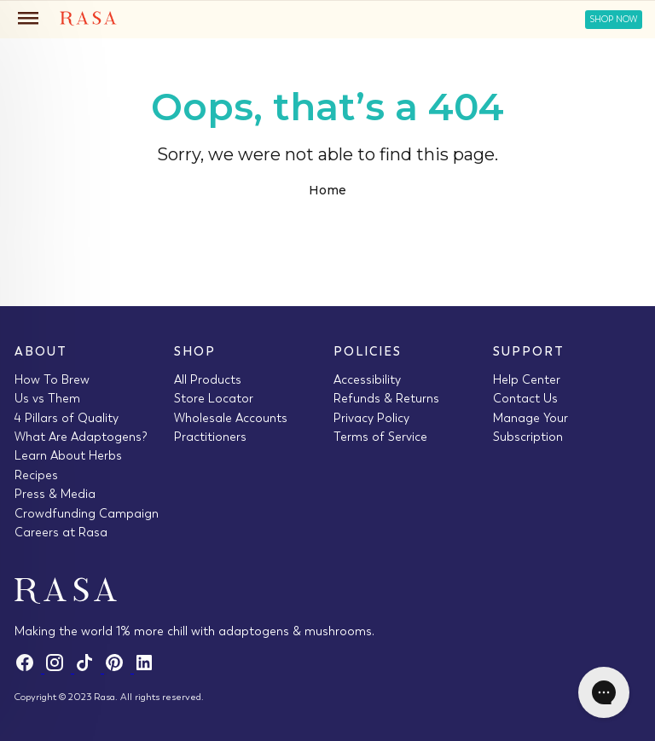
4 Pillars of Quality (66, 417)
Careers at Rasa (60, 532)
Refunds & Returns (386, 398)
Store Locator (213, 398)
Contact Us (525, 398)
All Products (207, 379)
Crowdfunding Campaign (86, 513)
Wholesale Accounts (230, 417)
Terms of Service (380, 436)
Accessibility (367, 379)
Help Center (526, 379)
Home (327, 190)
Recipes (36, 475)
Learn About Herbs (68, 455)
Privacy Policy (371, 417)
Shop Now (613, 19)
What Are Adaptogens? (81, 436)
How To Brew (52, 379)
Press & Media (55, 493)
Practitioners (210, 436)
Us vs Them (47, 398)
